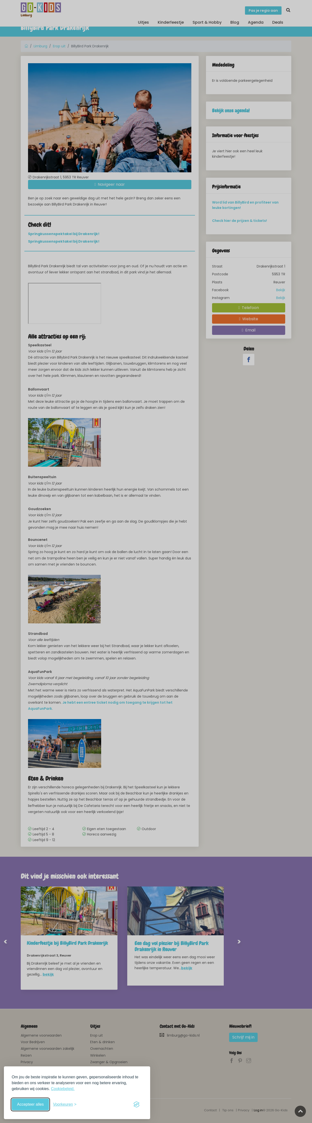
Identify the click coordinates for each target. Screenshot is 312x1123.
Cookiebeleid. (63, 1089)
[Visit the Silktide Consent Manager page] (136, 1104)
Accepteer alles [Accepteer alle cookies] (30, 1104)
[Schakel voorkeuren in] (64, 1104)
